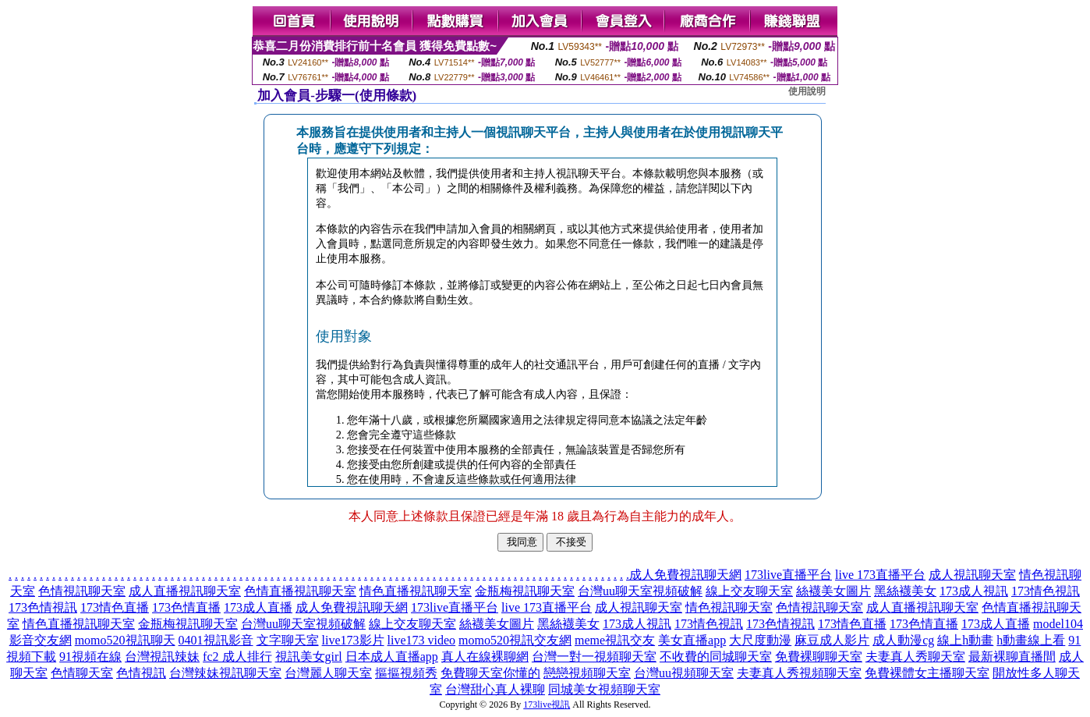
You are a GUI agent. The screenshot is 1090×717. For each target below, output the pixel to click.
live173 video (422, 640)
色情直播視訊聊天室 (300, 591)
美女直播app (692, 640)
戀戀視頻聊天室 (587, 673)
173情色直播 (114, 607)
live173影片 (353, 640)
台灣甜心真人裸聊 (495, 689)
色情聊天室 (82, 673)
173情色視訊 (1045, 591)
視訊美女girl (308, 656)
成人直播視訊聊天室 (185, 591)
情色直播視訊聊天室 (415, 591)
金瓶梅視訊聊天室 (525, 591)
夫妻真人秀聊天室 (915, 656)
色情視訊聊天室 (82, 591)
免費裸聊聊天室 (818, 656)
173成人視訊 (974, 591)
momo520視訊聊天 (125, 640)
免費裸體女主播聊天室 (927, 673)
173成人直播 (258, 607)
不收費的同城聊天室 (716, 656)
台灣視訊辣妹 (162, 656)
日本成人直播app (391, 656)
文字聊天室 (288, 640)
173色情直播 (186, 607)
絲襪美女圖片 (833, 591)
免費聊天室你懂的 (490, 673)
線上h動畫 (965, 640)
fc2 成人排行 (237, 656)
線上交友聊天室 (749, 591)
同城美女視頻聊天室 (604, 689)
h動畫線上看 (1030, 640)
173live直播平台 (788, 574)
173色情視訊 (43, 607)
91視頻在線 (90, 656)
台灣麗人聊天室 (328, 673)
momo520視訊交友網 (515, 640)
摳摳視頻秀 (406, 673)
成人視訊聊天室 (972, 574)
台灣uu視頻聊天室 (684, 673)
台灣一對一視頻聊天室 (594, 656)
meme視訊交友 (615, 640)
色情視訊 (141, 673)
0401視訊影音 (216, 640)
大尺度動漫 (760, 640)
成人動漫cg (903, 640)
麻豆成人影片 (831, 640)
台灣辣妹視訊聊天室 (225, 673)
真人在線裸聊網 (485, 656)
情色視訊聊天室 (729, 607)
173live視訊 (546, 704)
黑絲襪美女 (905, 591)
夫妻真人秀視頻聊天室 (799, 673)
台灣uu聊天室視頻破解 (640, 591)
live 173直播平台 (880, 574)
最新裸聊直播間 (1012, 656)
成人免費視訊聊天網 (685, 574)
